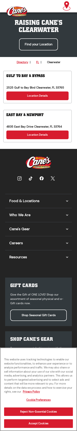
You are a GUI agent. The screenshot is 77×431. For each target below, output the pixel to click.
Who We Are (19, 215)
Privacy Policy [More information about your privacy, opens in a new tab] (31, 394)
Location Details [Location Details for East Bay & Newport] (37, 135)
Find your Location (38, 44)
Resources (18, 257)
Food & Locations (24, 200)
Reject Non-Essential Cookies (38, 414)
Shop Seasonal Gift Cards (39, 315)
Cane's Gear (19, 229)
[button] (66, 6)
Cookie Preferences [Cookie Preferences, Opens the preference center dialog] (38, 402)
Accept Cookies (38, 426)
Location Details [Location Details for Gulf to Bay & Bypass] (37, 95)
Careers (16, 243)
